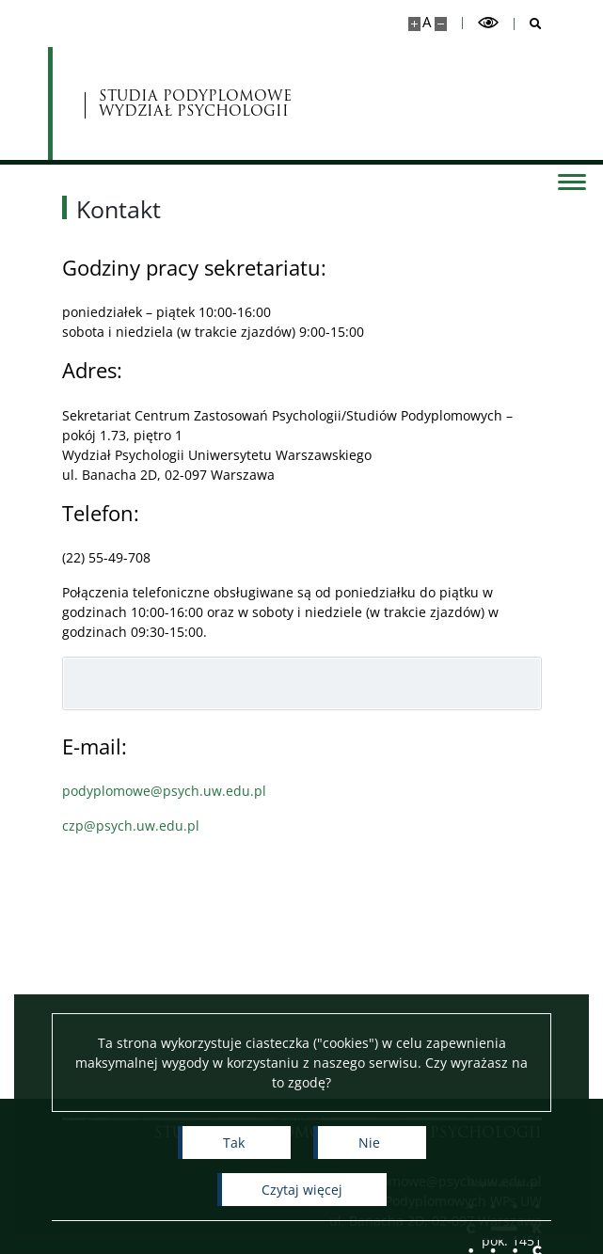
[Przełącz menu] (570, 180)
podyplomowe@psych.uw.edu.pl (164, 791)
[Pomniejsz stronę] (441, 24)
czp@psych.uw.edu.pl (130, 825)
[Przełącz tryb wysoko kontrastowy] (488, 23)
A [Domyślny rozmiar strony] (426, 22)
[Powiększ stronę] (414, 24)
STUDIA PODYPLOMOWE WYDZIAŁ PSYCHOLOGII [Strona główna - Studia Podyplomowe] (196, 103)
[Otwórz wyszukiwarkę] (528, 24)
